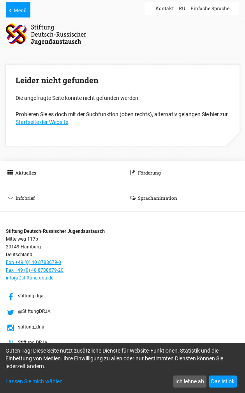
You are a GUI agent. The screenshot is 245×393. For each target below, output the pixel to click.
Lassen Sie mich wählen (34, 381)
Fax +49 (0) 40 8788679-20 (34, 270)
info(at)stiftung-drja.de (29, 278)
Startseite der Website (42, 122)
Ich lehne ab (189, 381)
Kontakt (164, 8)
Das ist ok (222, 381)
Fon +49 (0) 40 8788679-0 (33, 262)
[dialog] (122, 368)
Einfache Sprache (209, 8)
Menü (20, 10)
